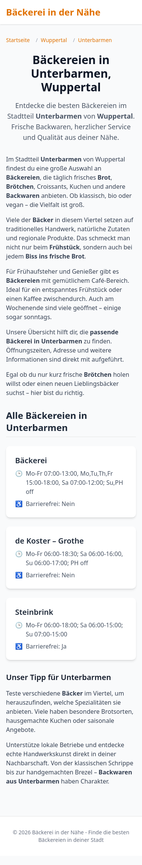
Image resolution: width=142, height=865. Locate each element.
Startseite (18, 40)
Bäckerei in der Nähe (53, 12)
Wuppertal (54, 40)
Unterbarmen (95, 40)
